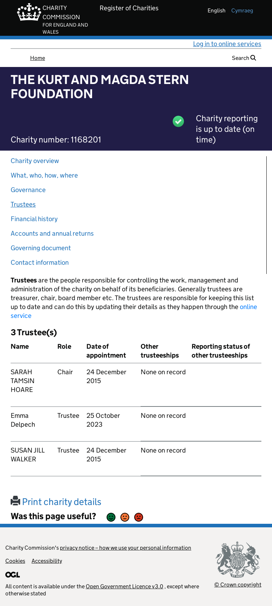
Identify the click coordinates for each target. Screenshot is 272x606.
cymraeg (242, 10)
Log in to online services (227, 44)
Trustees (23, 204)
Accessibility (47, 560)
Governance (28, 190)
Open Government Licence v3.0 (124, 586)
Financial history (34, 219)
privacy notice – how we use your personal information (125, 547)
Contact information (40, 262)
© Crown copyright (237, 584)
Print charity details (56, 501)
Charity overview (35, 161)
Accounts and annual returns (52, 233)
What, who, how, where (44, 175)
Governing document (41, 248)
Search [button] (244, 58)
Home (37, 58)
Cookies (15, 560)
